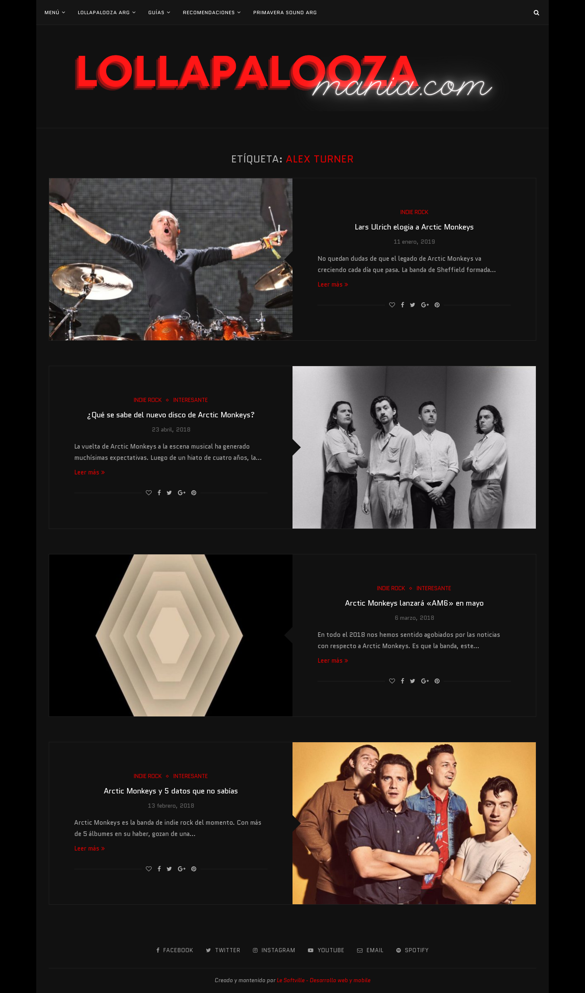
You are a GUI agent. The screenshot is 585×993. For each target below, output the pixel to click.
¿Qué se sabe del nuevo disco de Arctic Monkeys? (171, 414)
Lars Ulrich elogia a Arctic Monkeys (414, 227)
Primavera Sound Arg (285, 12)
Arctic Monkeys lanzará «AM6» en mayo (414, 603)
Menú (52, 12)
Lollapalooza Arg (104, 12)
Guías (156, 12)
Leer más (333, 284)
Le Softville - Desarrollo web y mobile (323, 980)
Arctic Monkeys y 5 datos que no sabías (171, 791)
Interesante (190, 400)
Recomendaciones (209, 12)
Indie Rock (414, 212)
